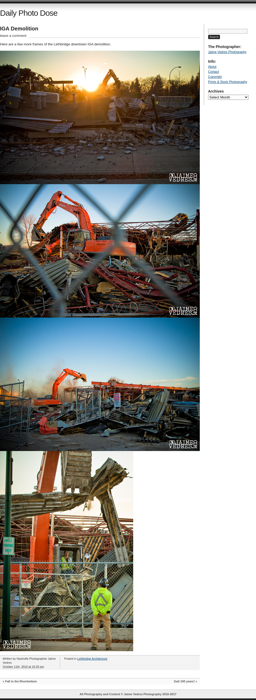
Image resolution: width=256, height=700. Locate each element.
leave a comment (13, 36)
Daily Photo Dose (29, 13)
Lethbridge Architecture (92, 658)
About (212, 67)
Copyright (215, 77)
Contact (213, 72)
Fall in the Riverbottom (21, 681)
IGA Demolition (19, 28)
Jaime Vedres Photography (227, 52)
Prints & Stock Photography (227, 82)
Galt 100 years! (184, 681)
